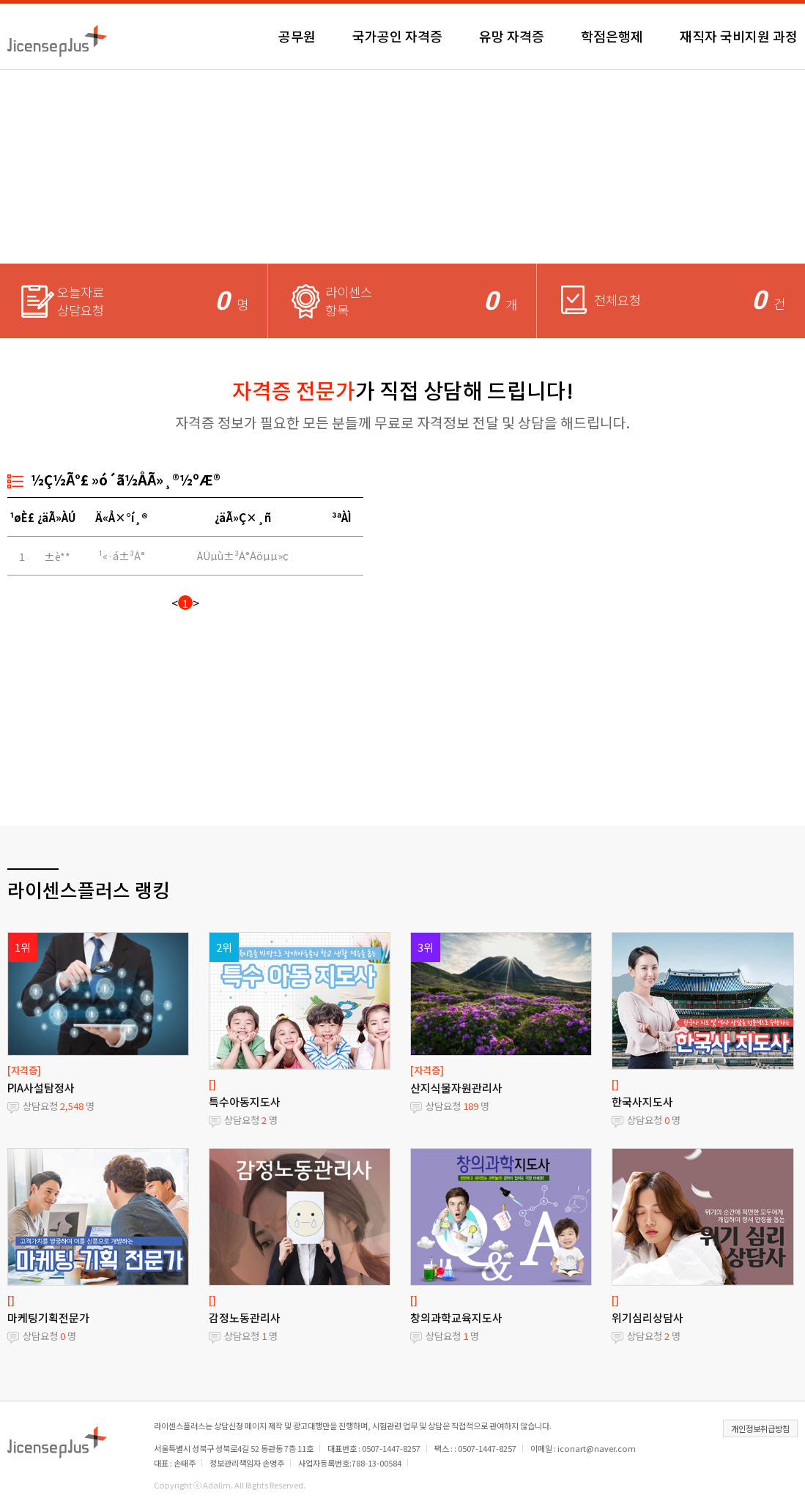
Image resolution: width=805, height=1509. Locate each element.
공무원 (297, 35)
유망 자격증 (511, 35)
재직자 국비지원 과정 (739, 35)
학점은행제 (612, 35)
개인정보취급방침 (760, 1428)
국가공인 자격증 (397, 35)
